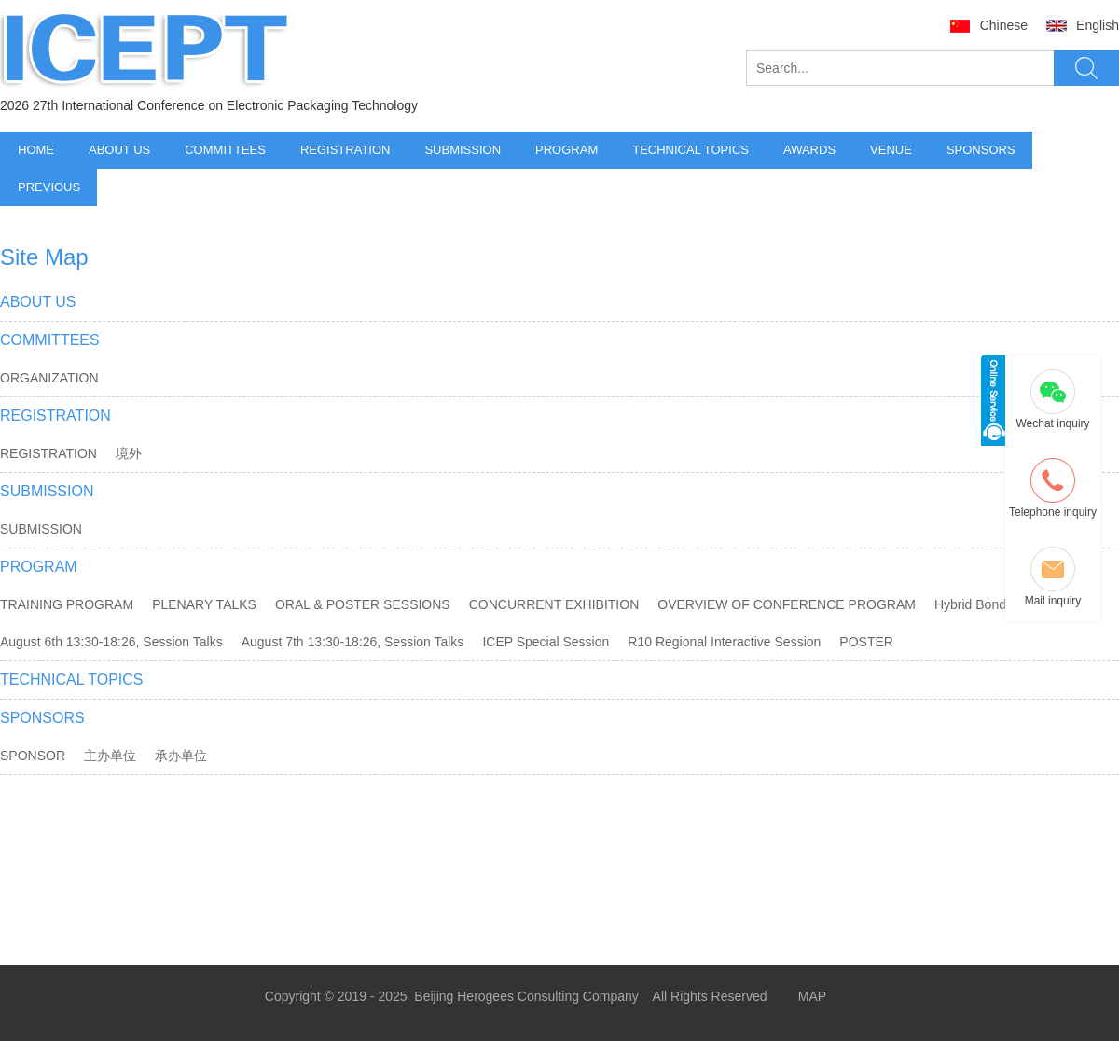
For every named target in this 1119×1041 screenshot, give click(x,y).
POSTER (866, 641)
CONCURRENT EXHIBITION (554, 604)
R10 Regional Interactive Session (724, 641)
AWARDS (809, 150)
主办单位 (110, 755)
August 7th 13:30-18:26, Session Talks (353, 641)
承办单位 (181, 755)
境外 (129, 453)
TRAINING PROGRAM (66, 604)
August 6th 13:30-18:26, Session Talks (111, 641)
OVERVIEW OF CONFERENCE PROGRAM (786, 604)
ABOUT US (119, 150)
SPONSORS (980, 150)
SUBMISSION (462, 150)
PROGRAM (566, 150)
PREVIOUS (49, 187)
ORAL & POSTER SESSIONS (362, 604)
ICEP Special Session (545, 641)
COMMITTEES (225, 150)
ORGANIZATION (49, 377)
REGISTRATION (345, 150)
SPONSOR (32, 755)
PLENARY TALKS (204, 604)
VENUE (891, 150)
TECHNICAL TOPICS (690, 150)
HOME (36, 150)
